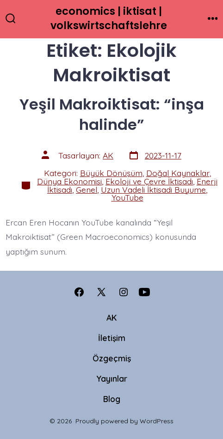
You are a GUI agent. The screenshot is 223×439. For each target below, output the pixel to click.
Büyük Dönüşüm (111, 173)
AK (108, 155)
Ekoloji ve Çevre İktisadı (149, 181)
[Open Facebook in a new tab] (79, 292)
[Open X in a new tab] (101, 292)
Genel (86, 189)
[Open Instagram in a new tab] (123, 292)
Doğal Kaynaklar (178, 173)
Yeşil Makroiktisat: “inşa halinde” (111, 114)
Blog (111, 399)
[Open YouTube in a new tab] (144, 292)
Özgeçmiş (112, 358)
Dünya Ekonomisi (69, 181)
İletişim (111, 338)
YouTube (127, 197)
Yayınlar (111, 378)
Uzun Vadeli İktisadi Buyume (153, 189)
